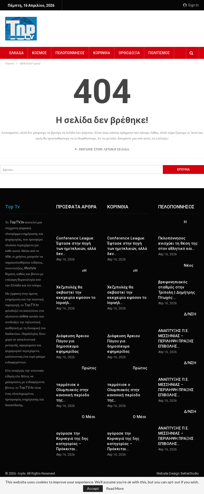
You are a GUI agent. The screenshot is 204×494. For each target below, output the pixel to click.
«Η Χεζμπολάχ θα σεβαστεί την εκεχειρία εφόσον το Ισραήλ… (76, 286)
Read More (115, 488)
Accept (93, 488)
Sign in (191, 5)
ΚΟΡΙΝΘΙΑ (101, 53)
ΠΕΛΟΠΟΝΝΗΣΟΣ (70, 53)
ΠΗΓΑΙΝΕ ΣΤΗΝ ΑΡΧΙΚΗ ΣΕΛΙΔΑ (102, 149)
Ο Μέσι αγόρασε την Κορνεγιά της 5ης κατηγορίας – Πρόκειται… (75, 432)
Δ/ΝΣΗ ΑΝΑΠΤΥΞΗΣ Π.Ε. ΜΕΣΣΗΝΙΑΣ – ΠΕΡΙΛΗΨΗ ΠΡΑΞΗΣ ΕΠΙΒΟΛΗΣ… (177, 330)
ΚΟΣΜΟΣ (39, 53)
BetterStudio (190, 473)
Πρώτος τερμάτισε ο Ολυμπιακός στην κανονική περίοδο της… (76, 384)
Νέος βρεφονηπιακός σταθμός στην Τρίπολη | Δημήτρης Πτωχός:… (176, 281)
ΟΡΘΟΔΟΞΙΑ (129, 53)
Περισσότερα (160, 53)
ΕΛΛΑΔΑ (16, 53)
